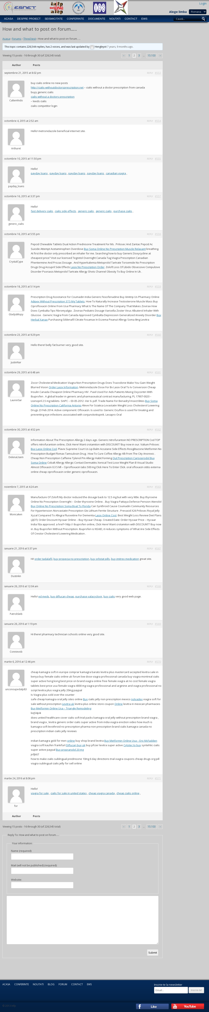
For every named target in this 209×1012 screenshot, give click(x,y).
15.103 (152, 55)
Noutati (115, 18)
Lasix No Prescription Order (87, 267)
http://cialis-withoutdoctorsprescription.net (57, 87)
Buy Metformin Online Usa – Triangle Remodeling (61, 708)
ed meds (43, 596)
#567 (158, 548)
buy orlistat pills (100, 559)
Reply (150, 73)
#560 (158, 335)
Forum (63, 984)
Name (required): (21, 851)
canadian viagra (116, 173)
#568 (158, 586)
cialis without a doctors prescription (52, 96)
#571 (158, 778)
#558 (158, 234)
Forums (16, 38)
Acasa (8, 18)
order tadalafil (43, 559)
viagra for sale (40, 793)
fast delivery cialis (42, 211)
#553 (158, 73)
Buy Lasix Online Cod (44, 449)
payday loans (39, 173)
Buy (85, 699)
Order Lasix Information (63, 387)
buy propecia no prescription (71, 559)
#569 (158, 624)
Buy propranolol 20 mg (70, 749)
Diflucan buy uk (75, 745)
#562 (158, 429)
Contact (131, 18)
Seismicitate (54, 18)
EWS (144, 18)
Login (203, 3)
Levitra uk (68, 704)
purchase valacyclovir (88, 596)
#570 (158, 661)
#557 (158, 196)
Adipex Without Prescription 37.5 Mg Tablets (58, 301)
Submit (152, 952)
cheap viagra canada (102, 793)
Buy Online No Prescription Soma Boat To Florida (61, 506)
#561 (158, 372)
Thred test (29, 38)
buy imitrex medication (125, 559)
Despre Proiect (29, 18)
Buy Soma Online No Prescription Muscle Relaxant (115, 249)
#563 (158, 487)
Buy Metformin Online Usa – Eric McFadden (130, 741)
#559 (158, 286)
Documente (96, 18)
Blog (51, 984)
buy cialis (109, 596)
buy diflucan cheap (62, 596)
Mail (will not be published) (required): (34, 865)
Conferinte (75, 18)
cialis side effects (65, 211)
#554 (158, 121)
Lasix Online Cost (106, 515)
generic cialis (86, 211)
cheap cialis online (128, 793)
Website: (16, 879)
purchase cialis (122, 211)
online (71, 741)
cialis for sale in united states (69, 793)
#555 (158, 158)
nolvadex (137, 699)
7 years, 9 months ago (120, 46)
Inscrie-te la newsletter (168, 984)
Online (119, 704)
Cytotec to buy (132, 745)
